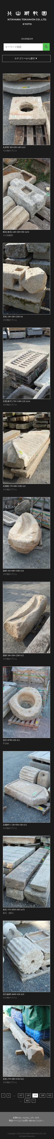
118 (27, 1095)
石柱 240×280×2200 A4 (13, 317)
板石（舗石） (9, 913)
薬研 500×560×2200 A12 (13, 655)
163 (27, 1101)
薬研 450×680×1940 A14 (13, 571)
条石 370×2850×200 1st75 (14, 910)
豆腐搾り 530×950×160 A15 (15, 825)
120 (42, 1095)
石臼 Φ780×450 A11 (11, 740)
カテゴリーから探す (25, 58)
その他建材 (8, 235)
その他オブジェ (10, 151)
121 (49, 1095)
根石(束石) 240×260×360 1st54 (16, 232)
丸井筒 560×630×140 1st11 (14, 147)
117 (20, 1095)
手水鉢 (6, 743)
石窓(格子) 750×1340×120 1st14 (16, 401)
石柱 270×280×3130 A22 (13, 1079)
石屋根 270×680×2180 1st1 (14, 486)
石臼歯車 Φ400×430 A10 (13, 994)
